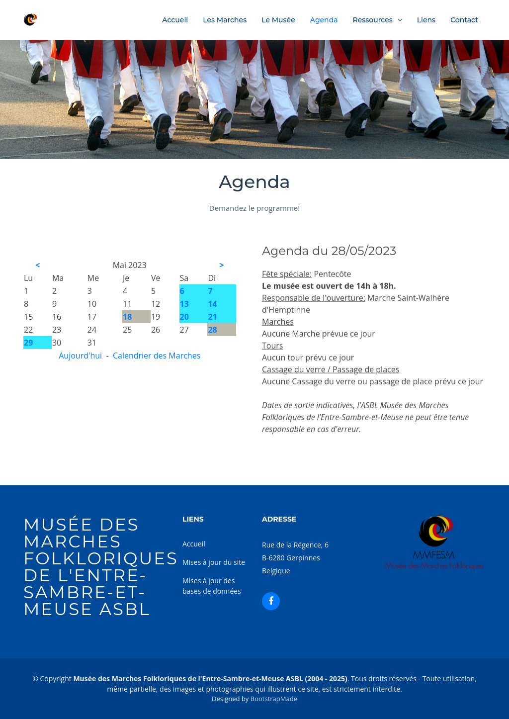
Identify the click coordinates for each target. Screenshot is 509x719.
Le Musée (278, 19)
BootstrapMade (274, 698)
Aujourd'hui (80, 355)
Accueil (175, 19)
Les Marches (225, 19)
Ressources (373, 19)
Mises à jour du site (213, 562)
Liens (426, 19)
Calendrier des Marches (156, 355)
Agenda (324, 19)
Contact (464, 19)
